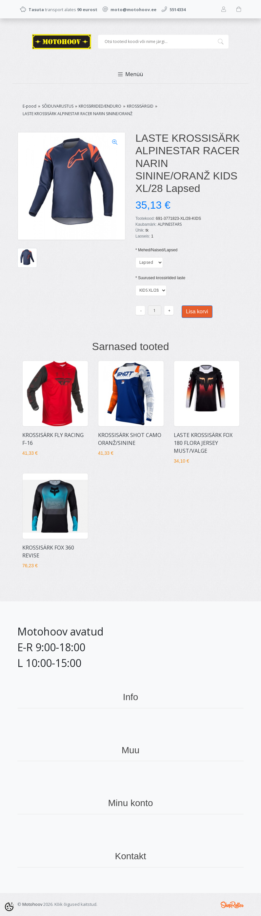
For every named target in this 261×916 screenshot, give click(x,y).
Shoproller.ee (232, 905)
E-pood (29, 106)
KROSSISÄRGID (140, 106)
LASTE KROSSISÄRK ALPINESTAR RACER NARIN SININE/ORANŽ (77, 113)
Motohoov (32, 904)
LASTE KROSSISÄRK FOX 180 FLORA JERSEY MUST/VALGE (203, 442)
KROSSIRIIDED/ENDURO (100, 106)
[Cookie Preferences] (9, 907)
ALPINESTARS (170, 224)
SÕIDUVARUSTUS (57, 106)
